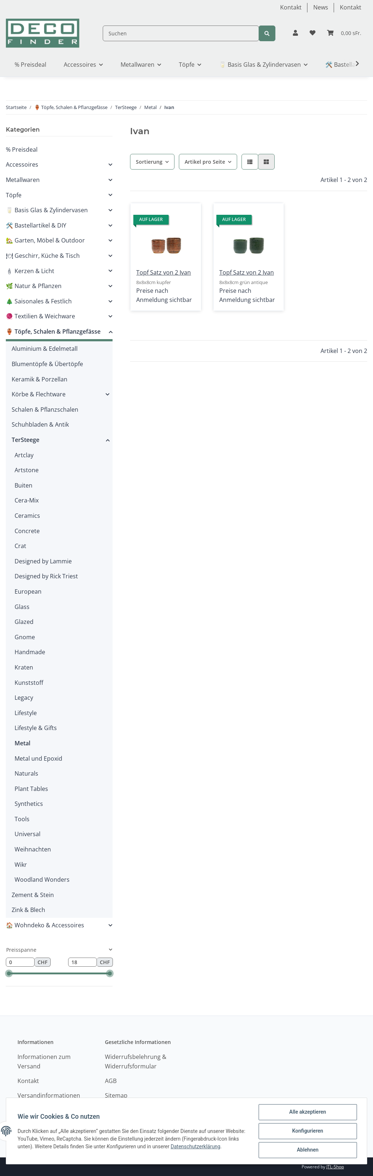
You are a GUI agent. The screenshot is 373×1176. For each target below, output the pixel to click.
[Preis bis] (82, 962)
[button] (295, 33)
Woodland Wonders (42, 880)
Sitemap (116, 1095)
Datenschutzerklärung (218, 1146)
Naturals (26, 773)
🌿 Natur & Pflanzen (34, 286)
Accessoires (22, 164)
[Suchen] (181, 33)
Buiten (23, 485)
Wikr (21, 865)
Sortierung (149, 161)
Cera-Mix (27, 500)
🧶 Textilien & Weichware (40, 316)
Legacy (24, 698)
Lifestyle (26, 713)
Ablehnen (307, 1150)
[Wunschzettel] (312, 33)
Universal (27, 834)
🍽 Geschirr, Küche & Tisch (43, 256)
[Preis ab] (20, 962)
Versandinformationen (48, 1095)
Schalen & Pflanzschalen (45, 409)
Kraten (24, 667)
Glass (22, 607)
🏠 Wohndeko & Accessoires (45, 925)
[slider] (9, 973)
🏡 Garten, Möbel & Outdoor (45, 240)
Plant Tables (31, 789)
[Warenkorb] (344, 33)
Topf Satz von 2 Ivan (163, 272)
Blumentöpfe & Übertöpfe (47, 364)
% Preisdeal (22, 149)
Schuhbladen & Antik (40, 424)
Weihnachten (33, 849)
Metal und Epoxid (38, 758)
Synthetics (29, 804)
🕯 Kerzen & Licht (30, 271)
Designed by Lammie (43, 561)
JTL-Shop (335, 1167)
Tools (22, 819)
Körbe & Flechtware (39, 394)
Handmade (30, 652)
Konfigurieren (307, 1131)
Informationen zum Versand (44, 1061)
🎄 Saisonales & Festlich (39, 301)
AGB (111, 1081)
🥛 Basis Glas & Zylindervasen (47, 210)
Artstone (27, 470)
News (320, 7)
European (28, 591)
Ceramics (27, 516)
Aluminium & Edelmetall (45, 349)
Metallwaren (23, 180)
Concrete (27, 531)
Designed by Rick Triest (46, 576)
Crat (20, 546)
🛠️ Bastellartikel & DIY (36, 225)
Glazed (24, 622)
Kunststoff (29, 683)
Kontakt (291, 7)
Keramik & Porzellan (39, 379)
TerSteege (25, 440)
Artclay (24, 455)
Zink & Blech (28, 910)
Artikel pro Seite (205, 161)
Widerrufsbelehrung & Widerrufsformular (135, 1061)
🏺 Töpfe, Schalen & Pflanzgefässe (53, 331)
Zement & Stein (33, 895)
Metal (22, 743)
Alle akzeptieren (307, 1112)
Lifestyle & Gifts (36, 728)
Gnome (25, 637)
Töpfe (13, 195)
